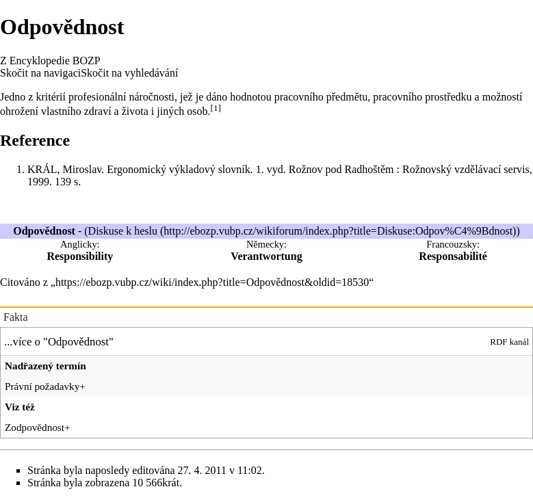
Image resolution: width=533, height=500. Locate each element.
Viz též (20, 406)
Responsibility (80, 256)
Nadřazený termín (45, 365)
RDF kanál (509, 342)
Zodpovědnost (34, 427)
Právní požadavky (42, 386)
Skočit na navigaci (40, 73)
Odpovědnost (78, 341)
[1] (215, 108)
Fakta (15, 317)
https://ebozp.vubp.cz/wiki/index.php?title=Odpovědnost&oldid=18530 (212, 282)
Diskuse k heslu (122, 231)
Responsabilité (453, 256)
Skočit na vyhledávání (129, 73)
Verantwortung (266, 256)
